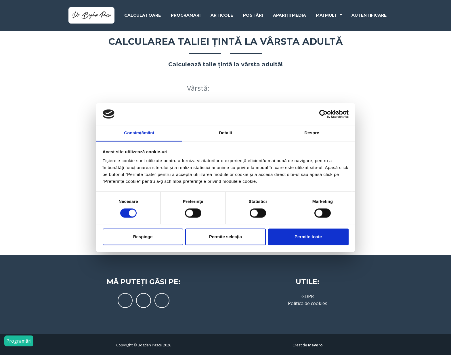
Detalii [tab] (225, 133)
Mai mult (327, 16)
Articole (222, 16)
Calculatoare (142, 16)
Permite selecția (225, 236)
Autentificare (369, 16)
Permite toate (308, 236)
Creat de (308, 345)
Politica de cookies (307, 303)
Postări (253, 16)
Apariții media (289, 16)
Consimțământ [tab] (139, 133)
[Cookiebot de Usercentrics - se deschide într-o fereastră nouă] (323, 114)
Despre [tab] (311, 133)
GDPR (307, 296)
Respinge (143, 236)
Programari (185, 16)
